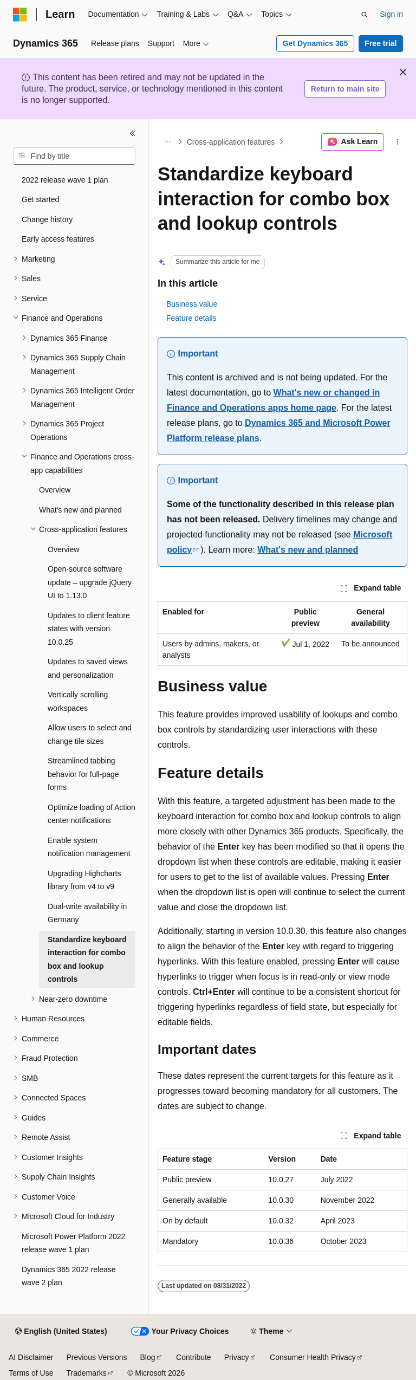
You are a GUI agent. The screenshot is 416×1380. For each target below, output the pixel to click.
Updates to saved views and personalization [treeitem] (88, 668)
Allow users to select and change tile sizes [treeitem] (90, 734)
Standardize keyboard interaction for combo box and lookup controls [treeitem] (87, 959)
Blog (147, 1357)
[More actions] (397, 142)
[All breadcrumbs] (167, 142)
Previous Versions (96, 1357)
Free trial (380, 43)
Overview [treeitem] (54, 489)
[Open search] (364, 14)
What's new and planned (307, 549)
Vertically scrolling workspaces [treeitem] (78, 701)
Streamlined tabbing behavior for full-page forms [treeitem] (83, 774)
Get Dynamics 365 (315, 43)
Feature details (191, 318)
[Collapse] (132, 133)
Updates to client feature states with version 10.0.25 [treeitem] (89, 628)
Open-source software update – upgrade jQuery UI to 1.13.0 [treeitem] (90, 582)
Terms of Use (31, 1373)
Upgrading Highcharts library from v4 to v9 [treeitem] (84, 880)
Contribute (193, 1357)
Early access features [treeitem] (58, 239)
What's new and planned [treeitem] (80, 510)
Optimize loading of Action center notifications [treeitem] (91, 814)
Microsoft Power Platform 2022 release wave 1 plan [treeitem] (73, 1243)
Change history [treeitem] (47, 219)
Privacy (236, 1357)
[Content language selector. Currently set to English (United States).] (61, 1331)
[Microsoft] (20, 15)
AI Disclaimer (31, 1357)
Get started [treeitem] (40, 199)
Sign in (391, 14)
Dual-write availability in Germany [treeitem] (87, 913)
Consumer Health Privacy (313, 1357)
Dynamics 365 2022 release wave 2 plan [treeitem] (69, 1276)
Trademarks (86, 1373)
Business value (191, 304)
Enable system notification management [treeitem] (89, 847)
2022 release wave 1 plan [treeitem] (65, 180)
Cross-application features (231, 142)
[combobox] (74, 156)
